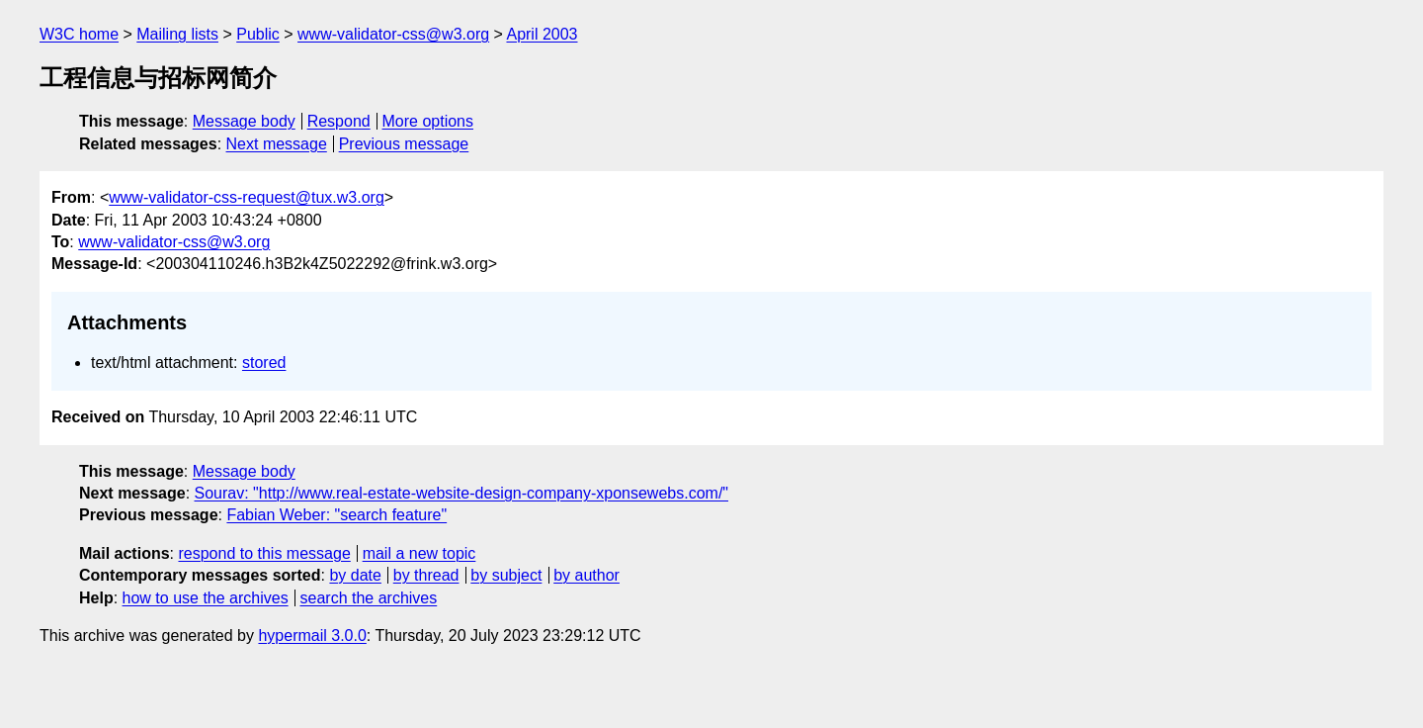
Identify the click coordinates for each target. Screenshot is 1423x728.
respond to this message (264, 553)
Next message (276, 144)
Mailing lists (177, 34)
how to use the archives (206, 598)
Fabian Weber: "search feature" (336, 514)
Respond (339, 121)
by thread (426, 575)
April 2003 (541, 34)
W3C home (79, 34)
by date (354, 575)
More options (428, 121)
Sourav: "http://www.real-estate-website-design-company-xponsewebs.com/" (461, 493)
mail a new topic (419, 553)
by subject (506, 575)
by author (586, 575)
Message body (244, 121)
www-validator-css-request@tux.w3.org (246, 197)
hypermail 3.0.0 (312, 635)
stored (264, 362)
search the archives (369, 598)
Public (258, 34)
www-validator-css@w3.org (393, 34)
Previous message (404, 144)
